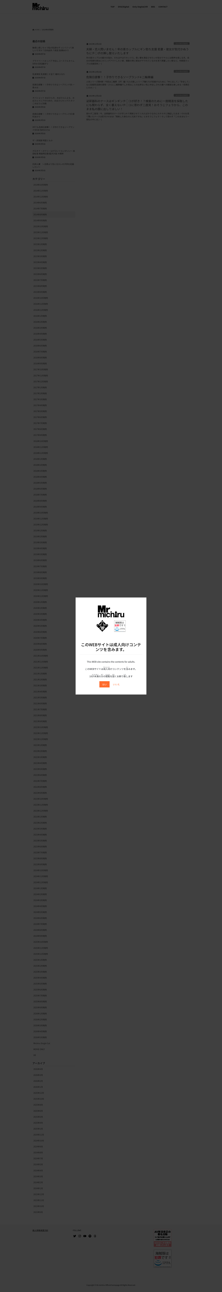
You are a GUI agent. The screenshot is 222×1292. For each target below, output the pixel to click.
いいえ (116, 684)
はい (104, 684)
